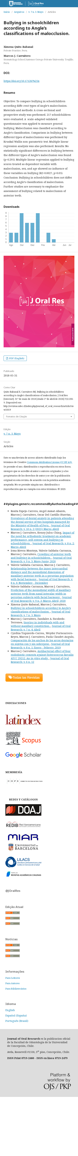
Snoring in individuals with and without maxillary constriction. (37, 624)
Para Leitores (12, 977)
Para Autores (12, 983)
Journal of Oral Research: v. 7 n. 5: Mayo (40, 613)
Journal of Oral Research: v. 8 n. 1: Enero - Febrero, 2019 (40, 645)
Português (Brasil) (16, 1021)
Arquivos (19, 11)
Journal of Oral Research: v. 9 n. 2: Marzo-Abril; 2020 (41, 599)
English (10, 1010)
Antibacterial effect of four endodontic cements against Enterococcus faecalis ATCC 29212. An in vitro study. (42, 654)
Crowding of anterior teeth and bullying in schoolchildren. (41, 555)
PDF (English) (16, 358)
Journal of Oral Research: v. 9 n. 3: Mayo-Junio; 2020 (41, 559)
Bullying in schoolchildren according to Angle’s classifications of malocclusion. (41, 609)
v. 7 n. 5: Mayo (35, 11)
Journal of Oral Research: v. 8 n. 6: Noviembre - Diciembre (42, 581)
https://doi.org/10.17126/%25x (21, 81)
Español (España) (16, 1015)
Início (7, 11)
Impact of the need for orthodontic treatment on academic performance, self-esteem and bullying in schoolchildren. (42, 538)
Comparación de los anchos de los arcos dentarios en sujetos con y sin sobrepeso (42, 642)
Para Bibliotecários (15, 988)
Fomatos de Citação (16, 416)
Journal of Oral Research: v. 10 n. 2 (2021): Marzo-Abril (40, 527)
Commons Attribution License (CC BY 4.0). (49, 462)
